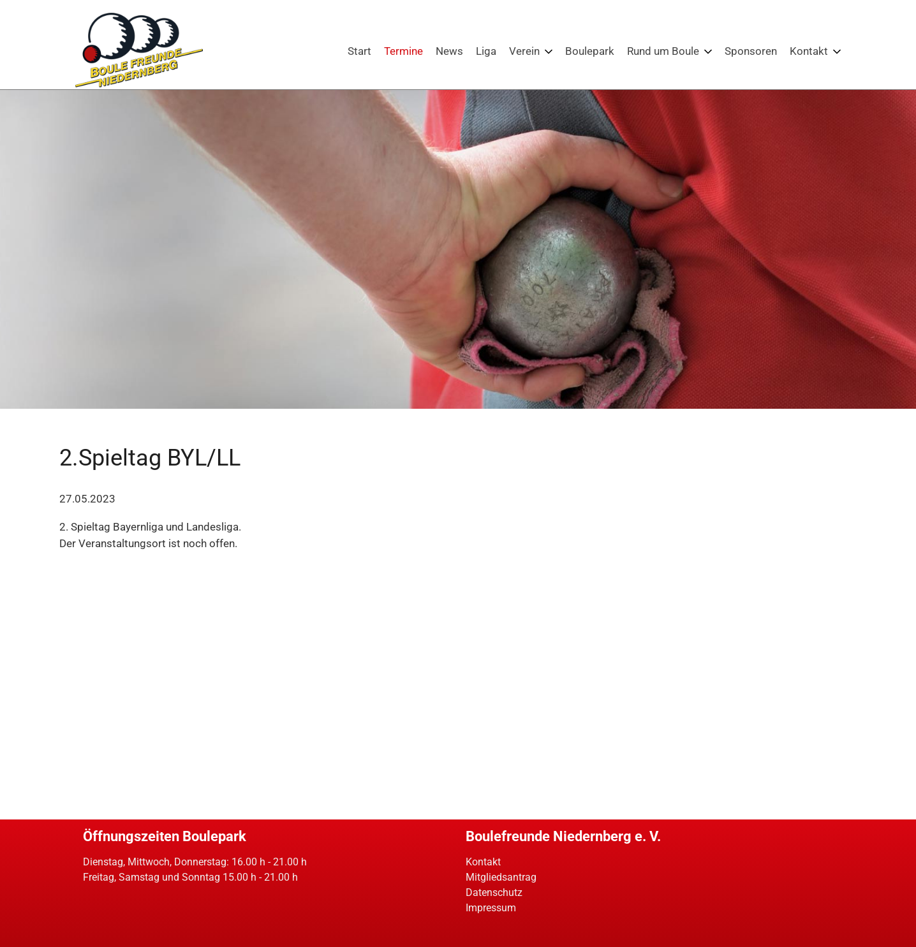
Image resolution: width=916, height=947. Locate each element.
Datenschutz (494, 892)
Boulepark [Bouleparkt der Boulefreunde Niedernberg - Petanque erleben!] (589, 51)
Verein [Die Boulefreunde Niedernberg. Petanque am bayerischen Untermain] (524, 51)
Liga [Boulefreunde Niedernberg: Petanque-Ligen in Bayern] (486, 51)
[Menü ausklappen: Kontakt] (837, 51)
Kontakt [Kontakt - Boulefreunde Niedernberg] (809, 51)
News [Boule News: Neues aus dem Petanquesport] (449, 51)
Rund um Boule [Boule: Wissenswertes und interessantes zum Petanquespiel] (663, 51)
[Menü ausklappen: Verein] (548, 51)
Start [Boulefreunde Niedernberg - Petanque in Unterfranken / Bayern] (359, 51)
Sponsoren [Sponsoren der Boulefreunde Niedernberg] (751, 51)
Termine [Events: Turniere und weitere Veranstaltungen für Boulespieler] (403, 51)
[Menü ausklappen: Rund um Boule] (708, 51)
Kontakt (483, 862)
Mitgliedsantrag (501, 877)
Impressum (491, 908)
